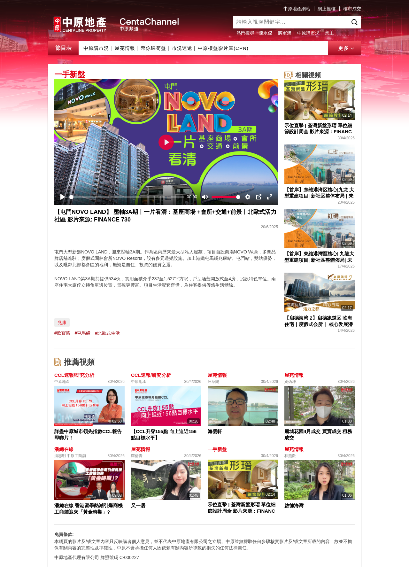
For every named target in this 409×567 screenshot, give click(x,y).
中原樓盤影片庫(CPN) (223, 48)
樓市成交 (352, 8)
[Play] (63, 197)
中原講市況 (308, 32)
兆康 (62, 322)
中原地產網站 (296, 8)
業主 (329, 32)
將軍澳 (284, 32)
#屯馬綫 (83, 333)
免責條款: (64, 534)
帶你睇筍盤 (153, 48)
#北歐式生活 (107, 333)
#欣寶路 (62, 333)
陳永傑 (265, 32)
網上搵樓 (327, 8)
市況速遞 (182, 48)
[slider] (126, 197)
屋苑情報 (125, 48)
